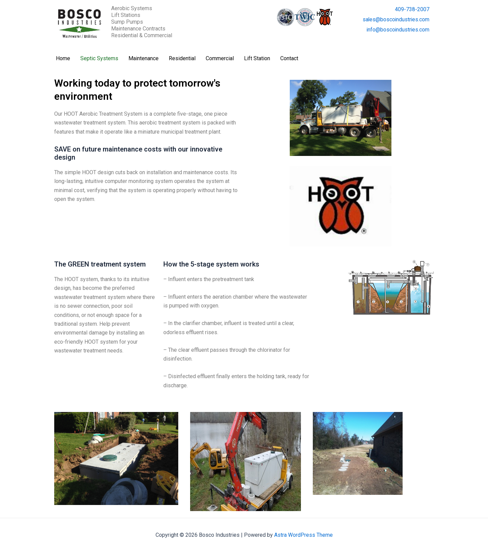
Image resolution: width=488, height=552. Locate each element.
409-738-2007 (412, 9)
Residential (182, 58)
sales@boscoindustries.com (395, 19)
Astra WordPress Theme (303, 535)
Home (63, 58)
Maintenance (143, 58)
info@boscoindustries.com (397, 29)
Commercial (220, 58)
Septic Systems (99, 58)
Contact (289, 58)
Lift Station (257, 58)
